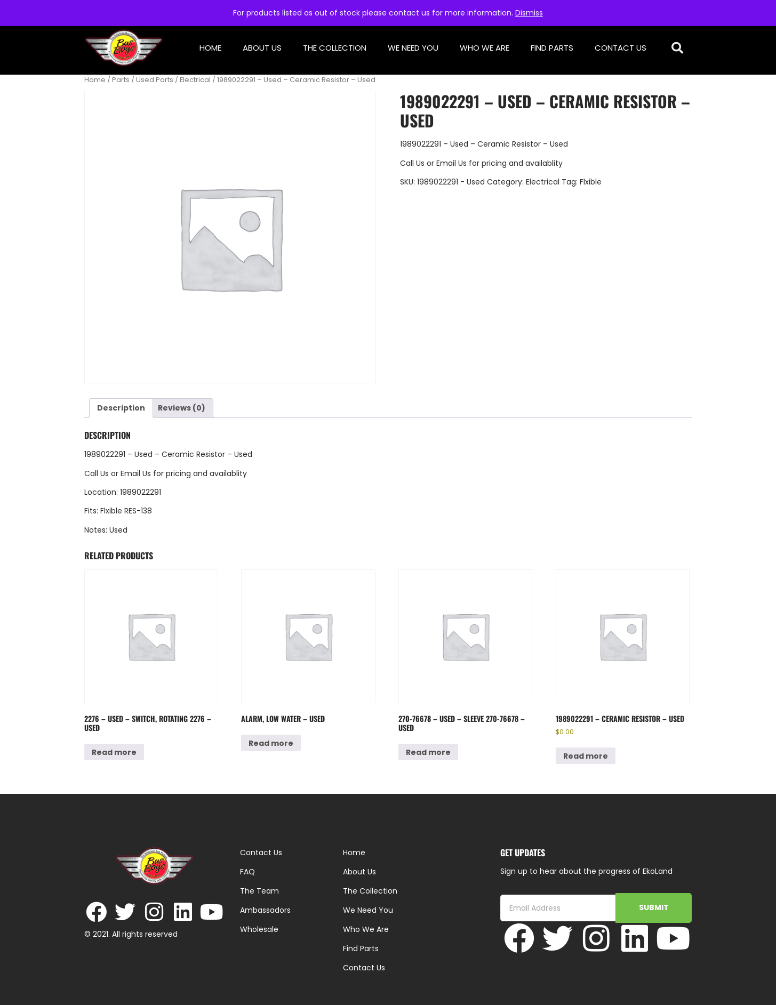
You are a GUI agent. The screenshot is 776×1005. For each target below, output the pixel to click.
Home (210, 47)
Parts (121, 80)
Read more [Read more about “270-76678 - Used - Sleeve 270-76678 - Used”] (428, 752)
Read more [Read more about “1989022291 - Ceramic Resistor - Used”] (585, 756)
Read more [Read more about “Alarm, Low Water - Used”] (271, 743)
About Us (262, 47)
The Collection (334, 47)
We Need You (413, 47)
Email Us (452, 163)
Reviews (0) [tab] (181, 408)
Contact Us (620, 47)
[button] (677, 48)
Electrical (195, 80)
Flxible (591, 181)
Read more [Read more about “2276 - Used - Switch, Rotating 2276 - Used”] (114, 752)
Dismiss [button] (529, 12)
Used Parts (154, 80)
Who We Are (484, 47)
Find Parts (552, 47)
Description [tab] (121, 408)
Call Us (412, 163)
